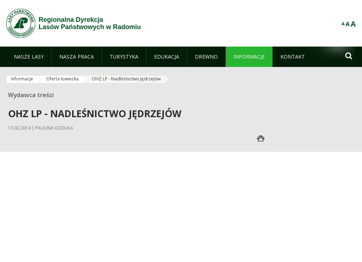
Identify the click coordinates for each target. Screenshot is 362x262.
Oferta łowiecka (62, 79)
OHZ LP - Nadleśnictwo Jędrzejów (126, 79)
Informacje (22, 79)
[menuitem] (28, 57)
